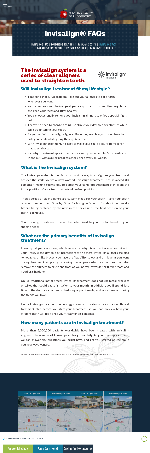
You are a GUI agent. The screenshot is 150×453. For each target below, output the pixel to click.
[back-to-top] (144, 439)
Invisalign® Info (39, 44)
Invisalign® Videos (76, 48)
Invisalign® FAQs (107, 44)
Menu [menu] (8, 6)
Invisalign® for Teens (62, 44)
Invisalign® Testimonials (50, 48)
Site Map (40, 438)
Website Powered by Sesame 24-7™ (19, 438)
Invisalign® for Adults (101, 48)
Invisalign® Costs (86, 44)
